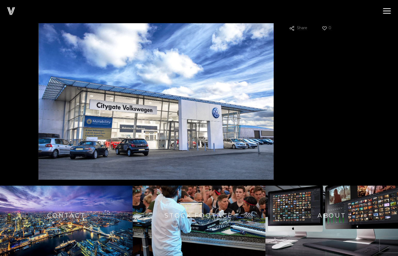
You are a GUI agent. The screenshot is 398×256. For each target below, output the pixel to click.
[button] (387, 11)
